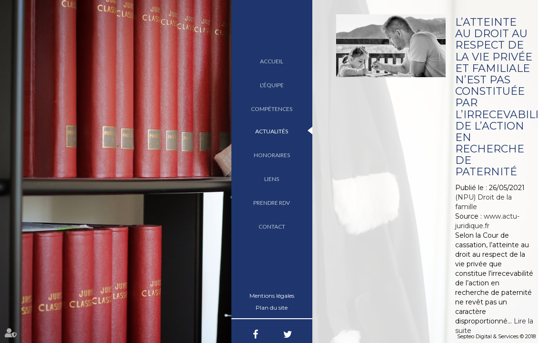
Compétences (271, 108)
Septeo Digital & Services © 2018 (496, 336)
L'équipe (272, 85)
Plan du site (272, 307)
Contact (272, 226)
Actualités (271, 131)
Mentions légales (271, 295)
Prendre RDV (271, 202)
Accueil (271, 61)
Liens (271, 178)
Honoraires (272, 155)
